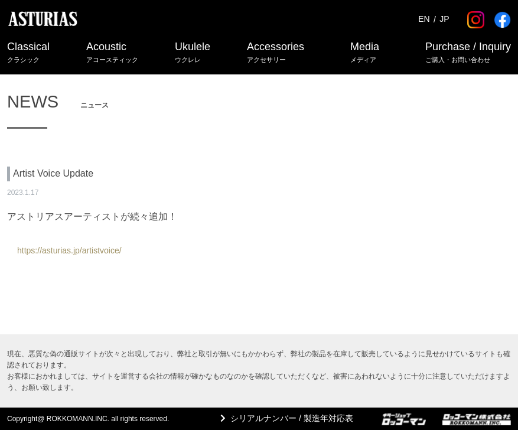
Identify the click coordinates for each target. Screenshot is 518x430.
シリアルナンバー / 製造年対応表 (291, 418)
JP (444, 19)
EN (423, 19)
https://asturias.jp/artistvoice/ (69, 250)
